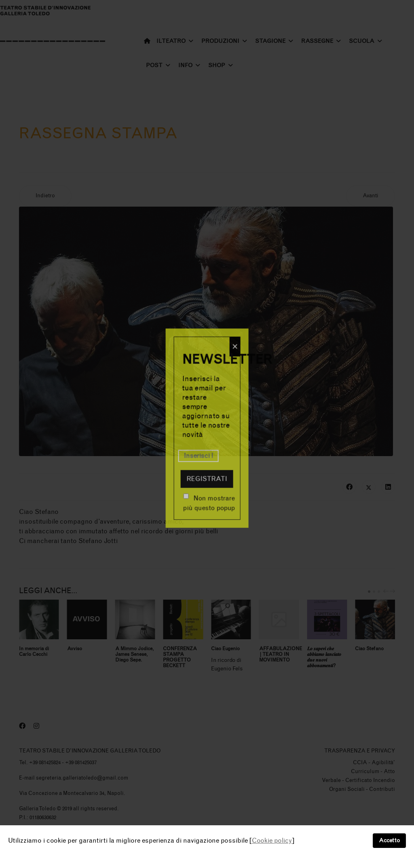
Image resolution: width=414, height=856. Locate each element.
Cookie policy (272, 840)
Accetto (389, 840)
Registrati (207, 478)
